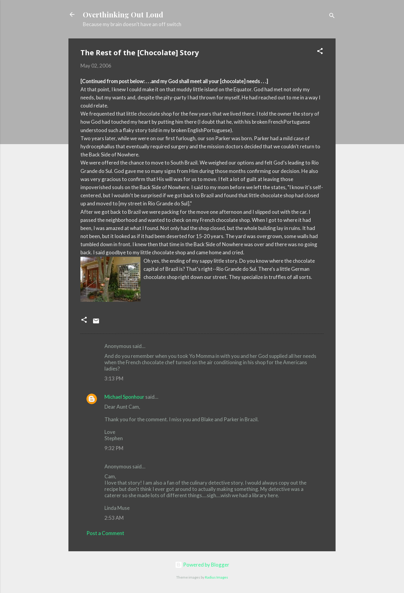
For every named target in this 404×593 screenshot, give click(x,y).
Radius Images (216, 577)
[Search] (332, 16)
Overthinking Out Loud (123, 14)
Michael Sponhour (124, 397)
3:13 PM (113, 378)
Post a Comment (105, 533)
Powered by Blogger (202, 564)
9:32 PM (113, 448)
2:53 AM (114, 518)
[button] (320, 51)
